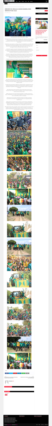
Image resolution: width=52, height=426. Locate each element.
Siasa (13, 420)
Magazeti (14, 419)
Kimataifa (8, 419)
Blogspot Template (9, 424)
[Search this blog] (40, 10)
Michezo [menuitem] (23, 1)
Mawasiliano (46, 424)
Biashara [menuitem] (31, 1)
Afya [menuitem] (28, 1)
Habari (7, 6)
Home (5, 6)
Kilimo (5, 419)
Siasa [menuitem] (26, 1)
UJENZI (16, 420)
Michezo (8, 420)
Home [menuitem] (16, 1)
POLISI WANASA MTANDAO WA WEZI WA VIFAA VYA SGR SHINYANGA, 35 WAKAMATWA (41, 32)
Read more (45, 39)
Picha (11, 420)
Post (6, 12)
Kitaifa (11, 419)
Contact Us (42, 424)
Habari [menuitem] (19, 1)
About (39, 424)
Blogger (17, 424)
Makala (5, 420)
